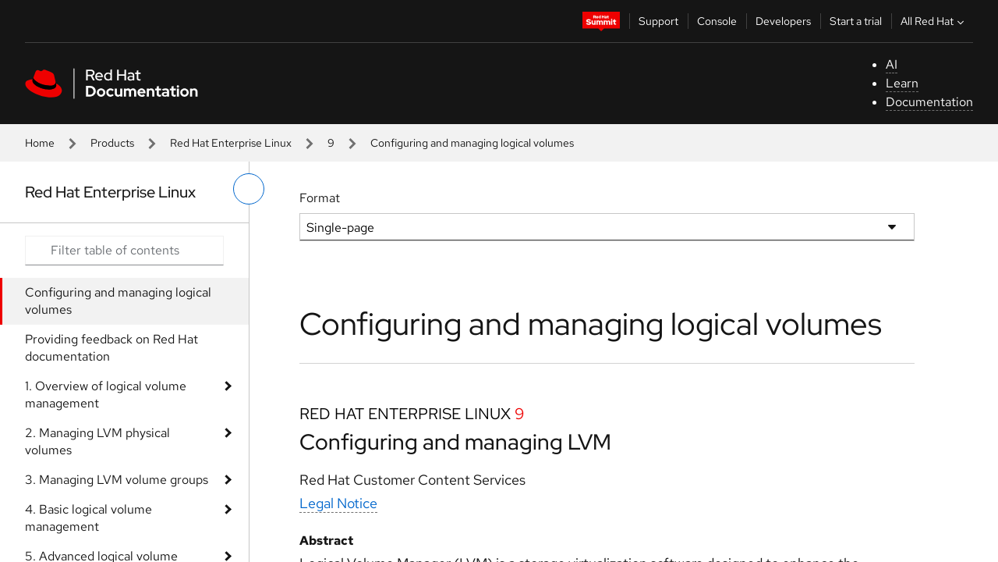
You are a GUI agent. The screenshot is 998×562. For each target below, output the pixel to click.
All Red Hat (934, 21)
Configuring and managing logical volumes (118, 301)
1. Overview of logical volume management (105, 394)
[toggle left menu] (248, 189)
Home (40, 143)
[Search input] (124, 250)
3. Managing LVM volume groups (116, 479)
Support (658, 21)
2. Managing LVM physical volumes (97, 441)
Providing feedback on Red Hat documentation (111, 348)
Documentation (929, 102)
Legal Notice (338, 503)
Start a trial (856, 21)
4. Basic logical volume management (88, 518)
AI (891, 64)
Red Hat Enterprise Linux (231, 143)
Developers (783, 21)
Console (717, 21)
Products (112, 143)
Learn (902, 83)
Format (319, 198)
